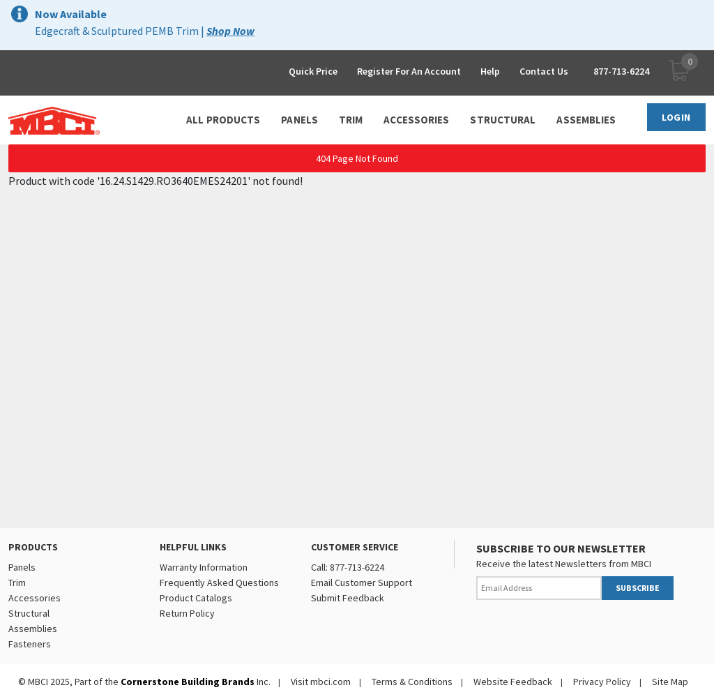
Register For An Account (409, 71)
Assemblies (32, 628)
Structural (29, 613)
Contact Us (543, 71)
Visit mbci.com (321, 681)
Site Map (670, 681)
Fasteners (29, 644)
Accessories (34, 598)
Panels (22, 567)
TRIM (351, 119)
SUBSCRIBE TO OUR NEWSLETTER (561, 548)
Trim (17, 582)
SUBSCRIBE (638, 587)
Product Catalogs (196, 598)
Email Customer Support (361, 582)
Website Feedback (512, 681)
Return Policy (187, 613)
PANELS (299, 119)
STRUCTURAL (503, 119)
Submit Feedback (347, 598)
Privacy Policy (602, 681)
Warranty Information (204, 567)
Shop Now (230, 31)
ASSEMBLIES (586, 119)
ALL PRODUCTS (223, 119)
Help (490, 71)
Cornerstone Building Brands (188, 681)
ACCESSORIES (416, 119)
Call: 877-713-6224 (347, 567)
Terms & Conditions (412, 681)
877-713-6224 (621, 71)
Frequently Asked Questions (219, 582)
